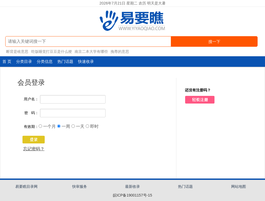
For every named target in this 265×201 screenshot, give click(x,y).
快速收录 (86, 61)
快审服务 (79, 186)
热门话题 (65, 61)
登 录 (31, 140)
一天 (80, 126)
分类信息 (45, 61)
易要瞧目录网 (26, 186)
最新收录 (132, 186)
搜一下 (214, 41)
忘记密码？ (33, 149)
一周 (66, 126)
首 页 (6, 61)
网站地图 (238, 186)
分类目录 (24, 61)
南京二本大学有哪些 (91, 51)
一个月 (49, 126)
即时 (94, 126)
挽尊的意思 (120, 51)
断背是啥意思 (17, 51)
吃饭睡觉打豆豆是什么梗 (51, 51)
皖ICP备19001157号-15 (132, 195)
